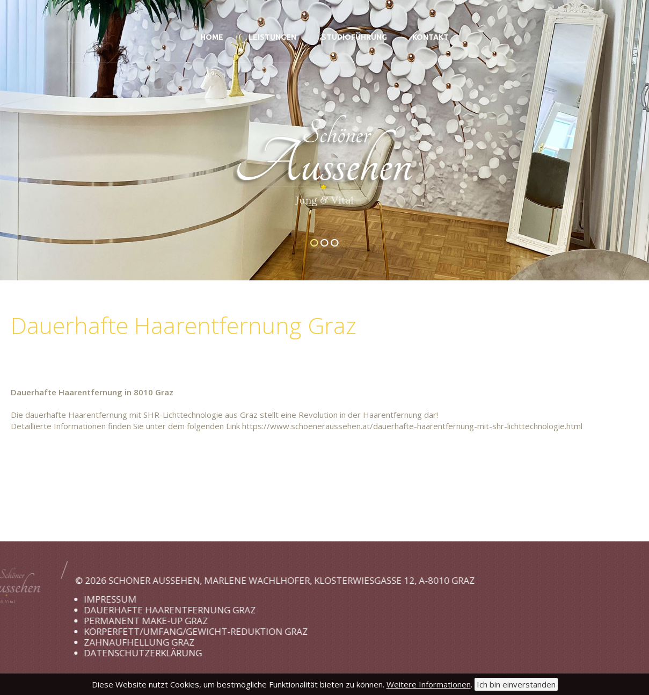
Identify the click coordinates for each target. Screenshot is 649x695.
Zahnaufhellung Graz (106, 642)
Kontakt (430, 37)
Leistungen (272, 37)
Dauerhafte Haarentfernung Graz (137, 610)
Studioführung (354, 37)
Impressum (77, 599)
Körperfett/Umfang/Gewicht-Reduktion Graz (163, 631)
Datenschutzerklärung (110, 653)
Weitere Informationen (429, 684)
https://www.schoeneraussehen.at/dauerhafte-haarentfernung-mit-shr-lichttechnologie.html (412, 426)
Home (211, 37)
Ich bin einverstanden (516, 684)
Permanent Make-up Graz (113, 620)
